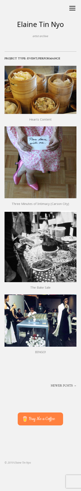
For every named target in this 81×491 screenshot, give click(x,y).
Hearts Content (40, 119)
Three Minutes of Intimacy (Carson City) (40, 204)
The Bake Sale (40, 287)
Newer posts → (63, 386)
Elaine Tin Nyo (40, 24)
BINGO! (40, 352)
